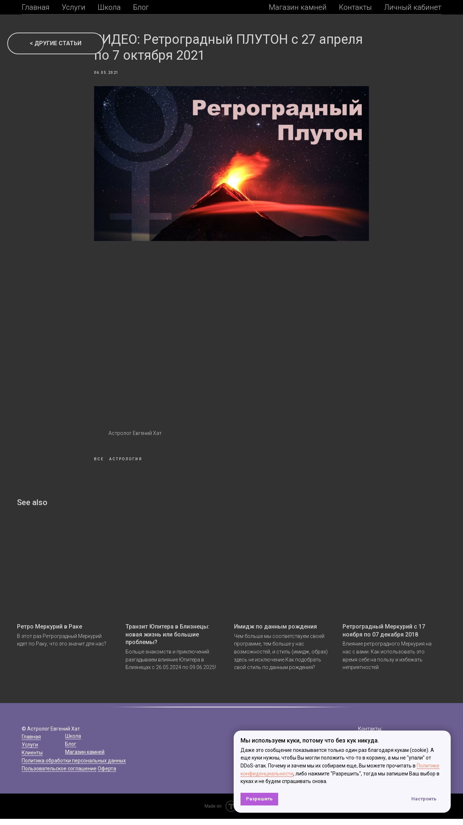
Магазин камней (298, 7)
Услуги (73, 7)
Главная (36, 7)
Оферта (107, 775)
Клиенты (32, 759)
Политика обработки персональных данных (74, 767)
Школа (109, 7)
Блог (141, 7)
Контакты (355, 7)
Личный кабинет (412, 7)
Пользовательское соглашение (59, 775)
